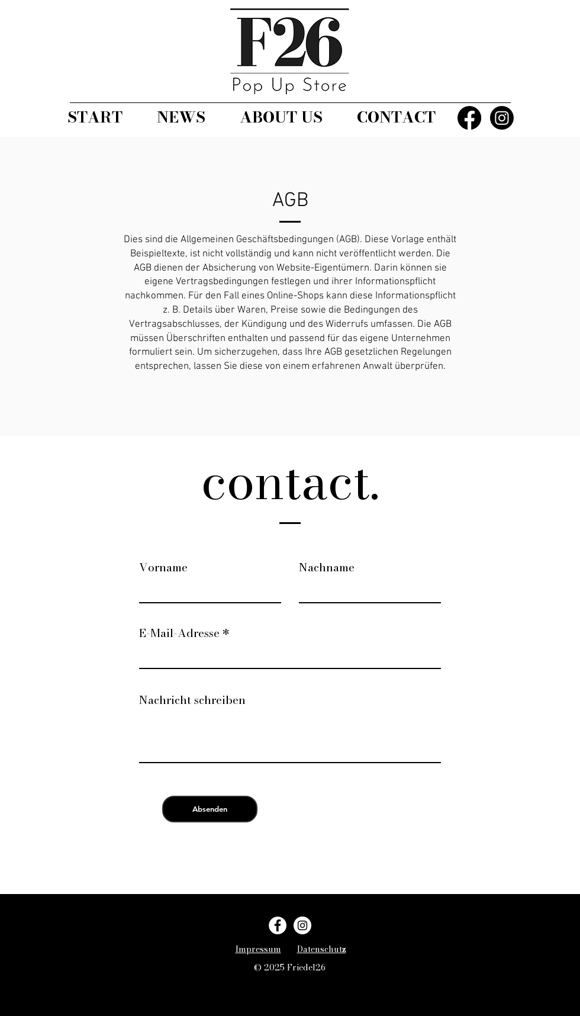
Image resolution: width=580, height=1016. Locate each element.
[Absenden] (209, 809)
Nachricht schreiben (192, 700)
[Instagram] (502, 118)
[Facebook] (469, 118)
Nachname (327, 567)
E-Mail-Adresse (179, 633)
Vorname (163, 567)
